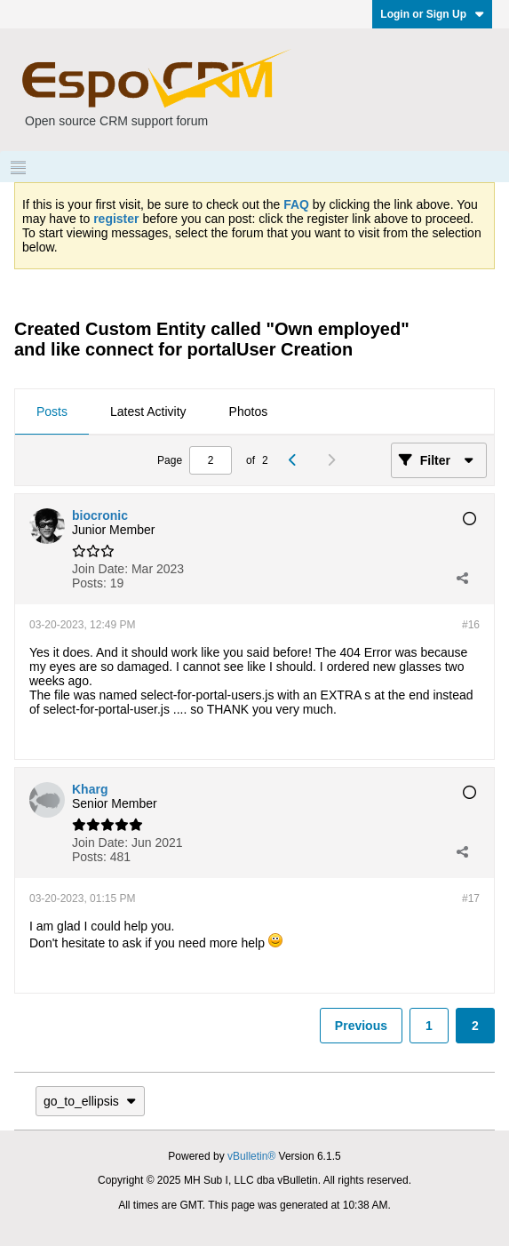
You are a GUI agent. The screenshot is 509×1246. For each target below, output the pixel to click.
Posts (52, 411)
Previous (361, 1025)
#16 (471, 625)
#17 (471, 898)
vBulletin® (251, 1156)
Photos (248, 411)
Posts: (89, 583)
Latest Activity (148, 411)
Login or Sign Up (432, 14)
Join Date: (100, 569)
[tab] (52, 412)
